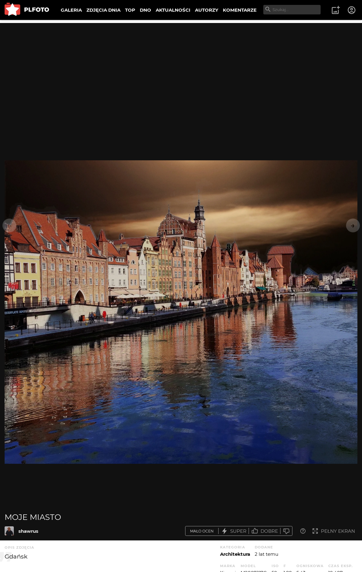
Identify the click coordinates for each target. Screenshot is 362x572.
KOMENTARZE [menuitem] (240, 10)
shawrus (28, 531)
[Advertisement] (181, 66)
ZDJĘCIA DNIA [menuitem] (103, 10)
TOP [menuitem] (130, 10)
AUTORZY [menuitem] (206, 10)
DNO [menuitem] (145, 10)
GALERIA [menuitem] (71, 10)
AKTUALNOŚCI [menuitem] (173, 10)
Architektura (235, 554)
